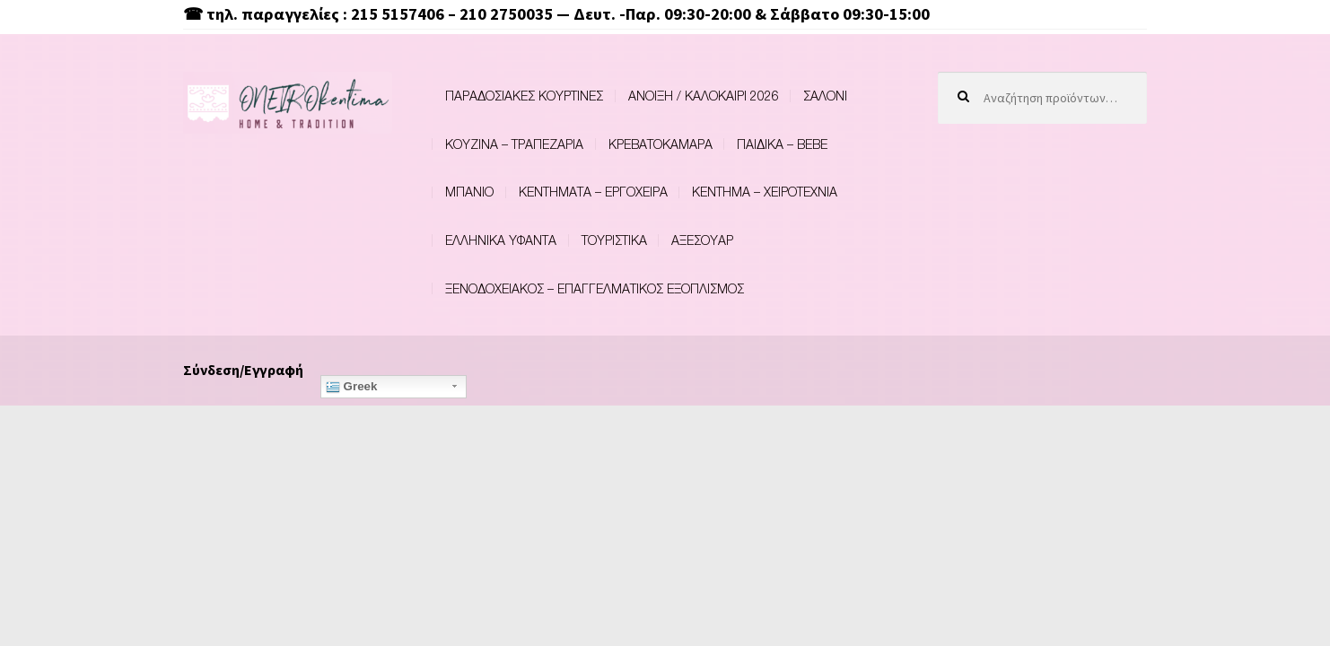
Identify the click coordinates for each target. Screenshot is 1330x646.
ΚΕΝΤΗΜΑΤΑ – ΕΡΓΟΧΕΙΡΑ (593, 191)
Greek (352, 387)
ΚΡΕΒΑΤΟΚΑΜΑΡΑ (660, 144)
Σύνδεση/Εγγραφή (243, 370)
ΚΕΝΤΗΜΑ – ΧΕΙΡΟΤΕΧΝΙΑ (764, 191)
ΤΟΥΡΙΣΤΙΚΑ (614, 240)
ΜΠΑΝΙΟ (469, 191)
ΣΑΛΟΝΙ (825, 95)
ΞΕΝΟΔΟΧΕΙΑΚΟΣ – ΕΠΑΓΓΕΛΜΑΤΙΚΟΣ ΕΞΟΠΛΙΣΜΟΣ (594, 288)
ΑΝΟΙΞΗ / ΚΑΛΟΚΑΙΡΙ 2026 (703, 95)
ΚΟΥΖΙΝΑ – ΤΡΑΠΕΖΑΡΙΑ (514, 144)
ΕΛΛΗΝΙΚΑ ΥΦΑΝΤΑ (500, 240)
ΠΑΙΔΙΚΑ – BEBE (782, 144)
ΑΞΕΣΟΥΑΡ (702, 240)
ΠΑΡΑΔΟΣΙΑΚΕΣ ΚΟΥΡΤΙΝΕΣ (524, 95)
